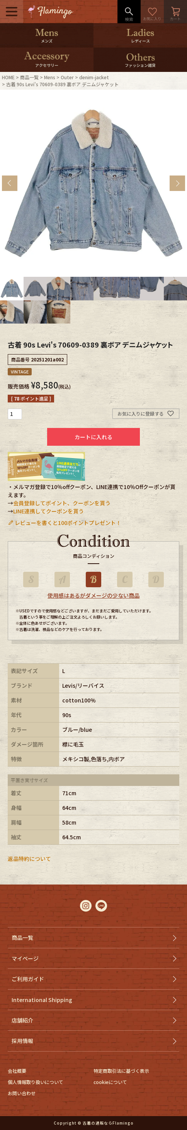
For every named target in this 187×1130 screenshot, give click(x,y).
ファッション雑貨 (140, 65)
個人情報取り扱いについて (35, 1082)
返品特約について (29, 858)
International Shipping (42, 1000)
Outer (67, 77)
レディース (140, 41)
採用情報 (22, 1041)
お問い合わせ (22, 1093)
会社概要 (17, 1070)
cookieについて (110, 1082)
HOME (8, 77)
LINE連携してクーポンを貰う (48, 511)
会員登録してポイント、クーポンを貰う (61, 503)
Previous (9, 183)
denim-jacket (94, 77)
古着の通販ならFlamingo (108, 1123)
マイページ (25, 958)
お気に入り (152, 11)
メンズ (47, 41)
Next (177, 183)
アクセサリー (46, 65)
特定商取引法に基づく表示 (121, 1070)
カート (175, 11)
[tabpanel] (93, 183)
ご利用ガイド (28, 979)
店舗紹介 (22, 1020)
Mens (49, 77)
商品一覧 (29, 77)
